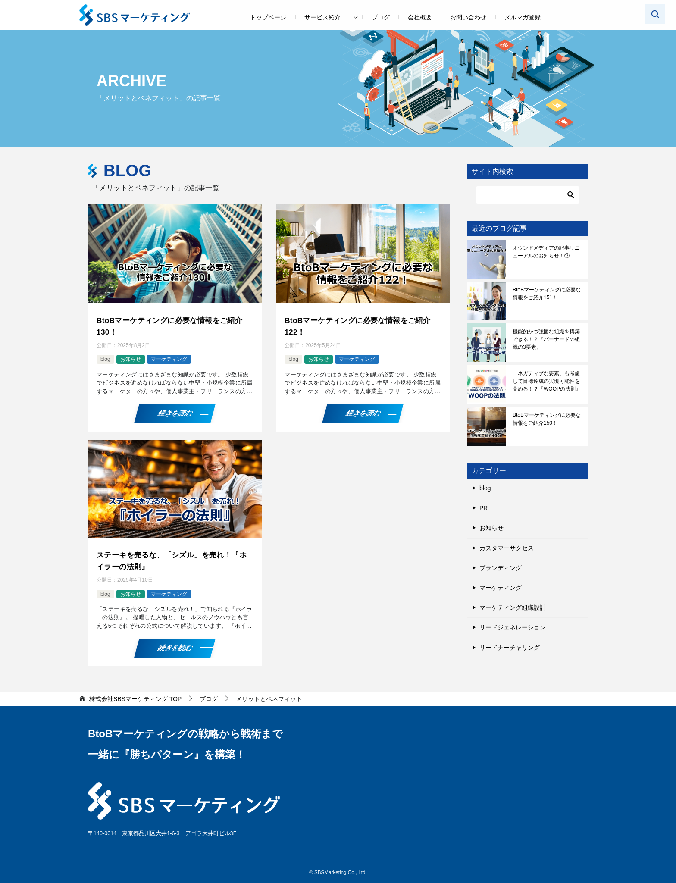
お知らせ (130, 358)
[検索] (527, 195)
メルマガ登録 (522, 17)
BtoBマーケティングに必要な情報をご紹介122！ (361, 325)
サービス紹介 (322, 17)
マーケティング (169, 358)
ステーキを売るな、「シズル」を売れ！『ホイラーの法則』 (168, 558)
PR (483, 507)
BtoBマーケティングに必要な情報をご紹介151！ (547, 294)
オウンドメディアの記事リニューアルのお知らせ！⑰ (546, 252)
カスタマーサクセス (506, 548)
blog (105, 358)
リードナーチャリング (509, 647)
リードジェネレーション (512, 627)
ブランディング (500, 567)
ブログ (381, 17)
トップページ (268, 17)
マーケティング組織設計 (512, 607)
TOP (135, 695)
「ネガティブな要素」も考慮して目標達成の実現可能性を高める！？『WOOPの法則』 (547, 381)
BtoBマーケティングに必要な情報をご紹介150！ (547, 419)
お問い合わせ (468, 17)
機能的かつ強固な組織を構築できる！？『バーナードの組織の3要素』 (546, 339)
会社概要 (420, 17)
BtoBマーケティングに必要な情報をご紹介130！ (173, 325)
